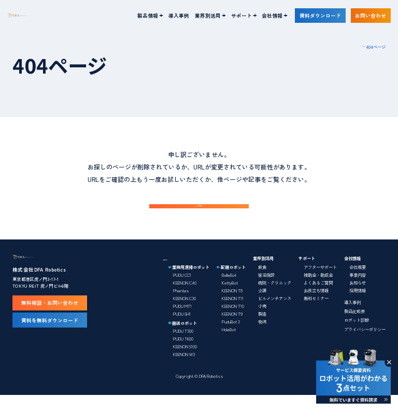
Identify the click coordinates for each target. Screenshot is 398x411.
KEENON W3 (184, 369)
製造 (262, 330)
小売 (262, 322)
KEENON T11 (233, 314)
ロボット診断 (356, 336)
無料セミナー (316, 314)
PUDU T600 (183, 354)
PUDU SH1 (182, 330)
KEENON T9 (232, 330)
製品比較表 (354, 327)
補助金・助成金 (318, 291)
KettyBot (230, 298)
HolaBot (229, 345)
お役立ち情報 (316, 306)
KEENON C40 (184, 298)
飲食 (262, 283)
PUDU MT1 (182, 322)
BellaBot (229, 291)
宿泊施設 (266, 291)
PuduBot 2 (231, 337)
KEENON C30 (184, 314)
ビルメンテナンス (274, 314)
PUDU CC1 (182, 291)
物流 (262, 337)
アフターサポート (320, 283)
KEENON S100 (185, 362)
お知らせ (357, 298)
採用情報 (357, 306)
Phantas (181, 306)
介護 (262, 306)
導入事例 (178, 15)
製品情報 (171, 274)
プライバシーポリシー (365, 345)
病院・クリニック (274, 298)
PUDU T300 (183, 346)
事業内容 (357, 291)
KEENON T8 (232, 306)
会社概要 (357, 283)
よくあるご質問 (318, 298)
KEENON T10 (233, 322)
